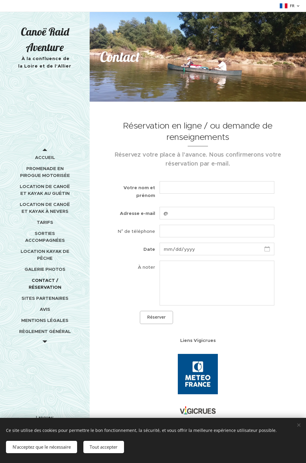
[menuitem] (45, 157)
